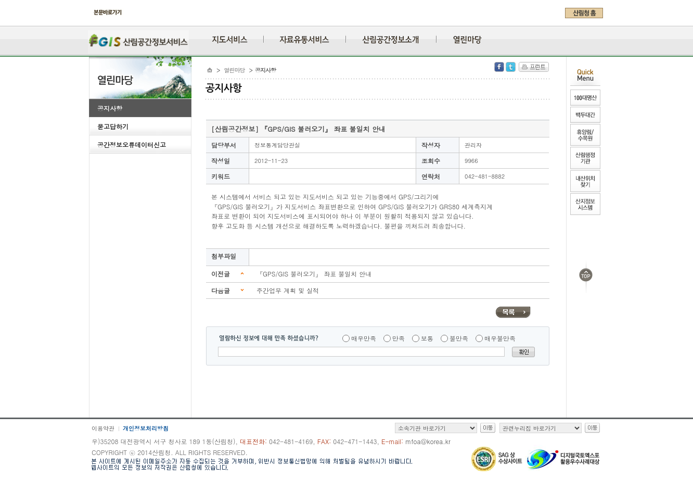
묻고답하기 (113, 126)
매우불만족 (500, 338)
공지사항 (109, 108)
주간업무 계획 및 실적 (287, 290)
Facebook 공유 (499, 67)
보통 (427, 338)
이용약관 (103, 428)
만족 (398, 338)
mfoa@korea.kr (428, 441)
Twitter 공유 (511, 67)
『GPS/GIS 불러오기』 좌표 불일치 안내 (313, 273)
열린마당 (234, 70)
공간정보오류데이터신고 (131, 144)
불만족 (459, 338)
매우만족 (363, 338)
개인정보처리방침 (146, 428)
